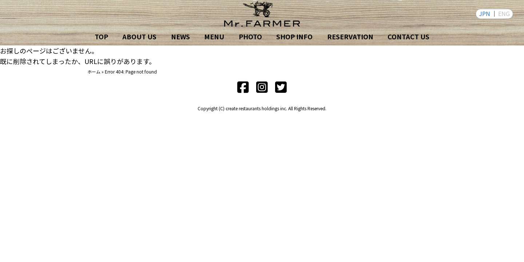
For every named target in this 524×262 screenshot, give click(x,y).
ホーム (93, 71)
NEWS (180, 36)
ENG (504, 13)
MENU (214, 36)
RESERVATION (350, 36)
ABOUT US (139, 36)
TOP (101, 36)
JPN (484, 13)
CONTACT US (408, 36)
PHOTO (250, 36)
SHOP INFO (294, 36)
